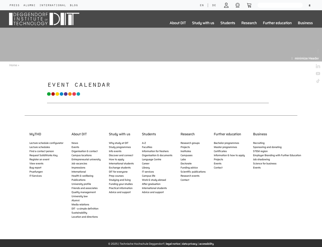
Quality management (83, 192)
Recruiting (258, 143)
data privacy (189, 244)
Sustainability (79, 213)
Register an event (39, 159)
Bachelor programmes (226, 143)
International (52, 5)
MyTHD (35, 134)
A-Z (144, 143)
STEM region (260, 151)
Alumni (29, 5)
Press (14, 5)
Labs (183, 159)
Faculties (147, 147)
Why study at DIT (118, 143)
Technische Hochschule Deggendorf (142, 244)
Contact (185, 180)
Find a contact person (41, 151)
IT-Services (35, 176)
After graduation (151, 184)
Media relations (80, 204)
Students (227, 23)
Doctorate (186, 163)
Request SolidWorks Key (43, 155)
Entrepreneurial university (86, 159)
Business (305, 23)
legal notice (173, 244)
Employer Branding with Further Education (277, 155)
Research (249, 23)
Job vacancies (79, 163)
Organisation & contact (84, 151)
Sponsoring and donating (267, 147)
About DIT (178, 23)
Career (145, 163)
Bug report (35, 168)
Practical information (120, 188)
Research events (190, 176)
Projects (185, 147)
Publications (78, 180)
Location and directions (84, 217)
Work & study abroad (154, 180)
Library (146, 168)
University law (79, 196)
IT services (148, 172)
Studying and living (120, 180)
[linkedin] (318, 66)
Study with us (203, 23)
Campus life (148, 176)
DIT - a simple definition (84, 209)
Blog (74, 5)
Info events (115, 151)
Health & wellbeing (82, 176)
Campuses (186, 155)
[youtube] (318, 73)
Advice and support (120, 192)
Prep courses (116, 176)
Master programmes (225, 147)
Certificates (220, 151)
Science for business (264, 163)
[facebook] (318, 51)
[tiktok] (318, 80)
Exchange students (120, 168)
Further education (277, 23)
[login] (226, 5)
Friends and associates (84, 188)
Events (75, 147)
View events (36, 163)
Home (13, 65)
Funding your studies (121, 184)
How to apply (116, 159)
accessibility (206, 244)
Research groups (190, 143)
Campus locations (81, 155)
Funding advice (189, 168)
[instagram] (318, 58)
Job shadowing (261, 159)
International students (121, 163)
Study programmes (120, 147)
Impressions (78, 168)
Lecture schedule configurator (46, 143)
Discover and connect (121, 155)
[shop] (238, 5)
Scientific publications (193, 172)
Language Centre (151, 159)
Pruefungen (36, 172)
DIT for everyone (118, 172)
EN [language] (202, 5)
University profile (81, 184)
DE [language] (214, 5)
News (74, 143)
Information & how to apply (229, 155)
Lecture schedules (39, 147)
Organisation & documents (157, 155)
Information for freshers (155, 151)
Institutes (186, 151)
